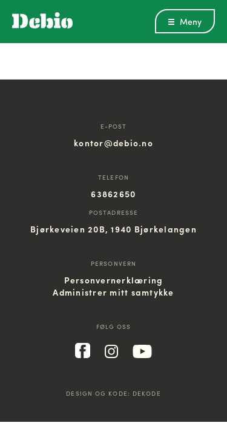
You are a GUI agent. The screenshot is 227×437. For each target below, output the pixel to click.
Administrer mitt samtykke (113, 292)
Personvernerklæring (113, 280)
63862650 (113, 194)
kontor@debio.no (113, 143)
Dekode (147, 393)
